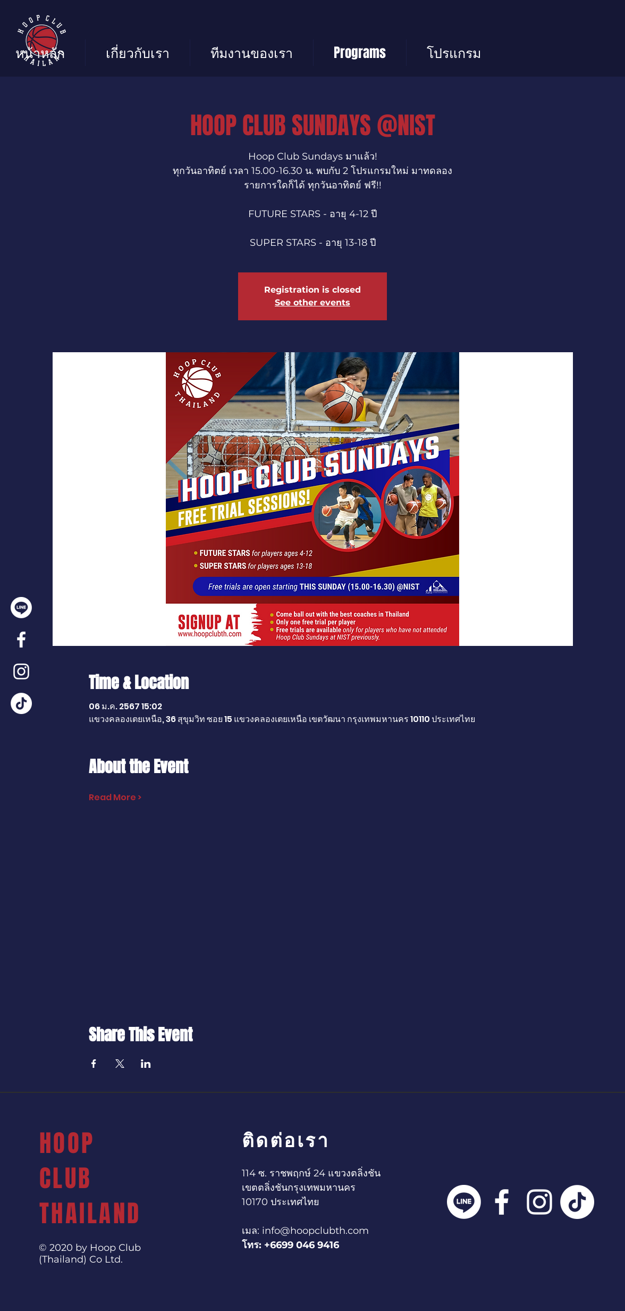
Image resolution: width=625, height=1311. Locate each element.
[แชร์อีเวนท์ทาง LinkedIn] (146, 1063)
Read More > (115, 797)
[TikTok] (21, 703)
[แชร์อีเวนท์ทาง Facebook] (94, 1063)
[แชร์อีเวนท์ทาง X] (120, 1063)
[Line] (21, 607)
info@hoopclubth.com (315, 1231)
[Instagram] (21, 671)
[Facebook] (21, 639)
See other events (312, 302)
